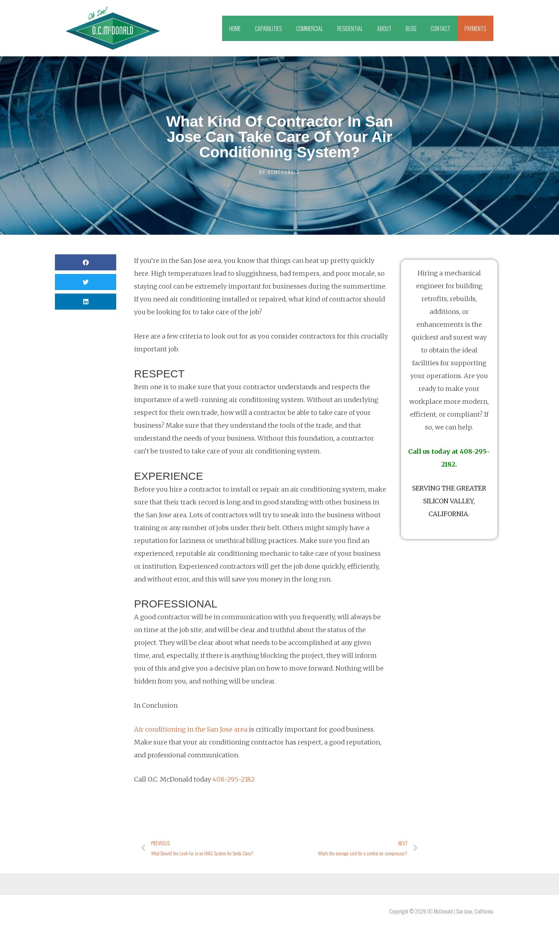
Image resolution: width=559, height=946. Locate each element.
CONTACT (440, 28)
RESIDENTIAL (350, 28)
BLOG (411, 28)
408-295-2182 (233, 779)
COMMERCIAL (309, 28)
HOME (235, 28)
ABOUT (384, 28)
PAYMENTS (475, 28)
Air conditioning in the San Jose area (190, 729)
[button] (85, 262)
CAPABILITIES (268, 28)
